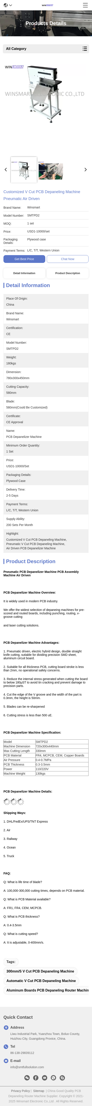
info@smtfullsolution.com (27, 1067)
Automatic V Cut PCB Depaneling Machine (41, 981)
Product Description (67, 273)
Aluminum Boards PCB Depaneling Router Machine (48, 990)
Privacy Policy (20, 1091)
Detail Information (24, 273)
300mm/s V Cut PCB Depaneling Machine (40, 971)
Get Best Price (24, 259)
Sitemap (38, 1091)
